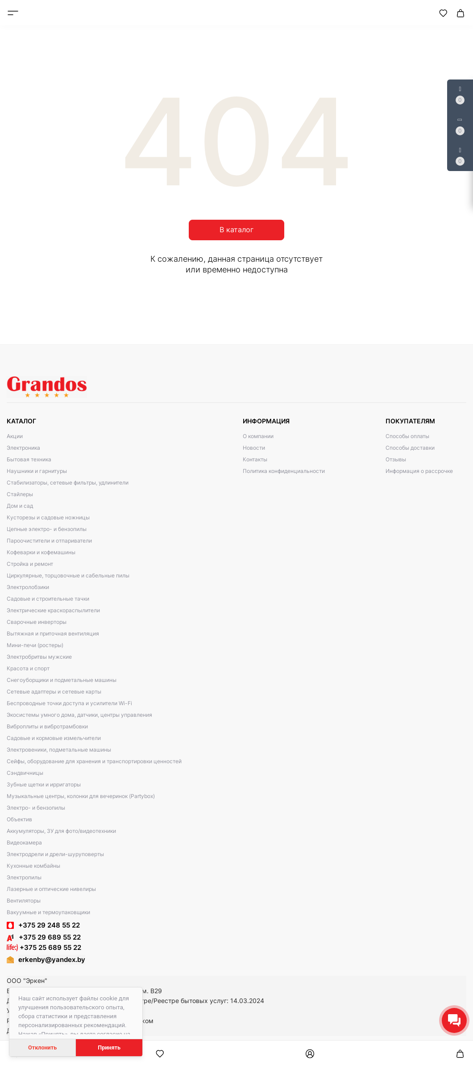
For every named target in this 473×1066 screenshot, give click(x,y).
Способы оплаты (407, 436)
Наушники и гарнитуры (37, 471)
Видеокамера (24, 842)
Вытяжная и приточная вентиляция (53, 633)
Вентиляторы (24, 900)
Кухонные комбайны (33, 865)
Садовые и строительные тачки (48, 598)
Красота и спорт (28, 668)
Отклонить (42, 1047)
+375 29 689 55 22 (44, 937)
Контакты (255, 459)
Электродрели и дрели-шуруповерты (55, 854)
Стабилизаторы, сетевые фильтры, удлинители (68, 482)
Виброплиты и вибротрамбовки (47, 726)
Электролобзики (28, 587)
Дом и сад (20, 505)
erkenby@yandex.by (51, 959)
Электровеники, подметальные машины (59, 749)
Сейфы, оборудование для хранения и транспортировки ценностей (94, 761)
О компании (258, 436)
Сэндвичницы (25, 772)
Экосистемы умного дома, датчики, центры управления (79, 714)
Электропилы (24, 877)
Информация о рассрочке (419, 471)
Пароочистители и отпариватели (49, 540)
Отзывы (396, 459)
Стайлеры (20, 494)
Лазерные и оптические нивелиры (51, 889)
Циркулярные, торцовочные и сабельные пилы (68, 575)
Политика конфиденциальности (284, 471)
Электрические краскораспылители (53, 610)
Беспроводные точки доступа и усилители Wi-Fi (69, 703)
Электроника (23, 447)
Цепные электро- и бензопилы (47, 529)
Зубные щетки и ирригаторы (44, 784)
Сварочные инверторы (36, 622)
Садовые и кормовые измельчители (54, 738)
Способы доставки (410, 447)
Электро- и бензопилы (36, 807)
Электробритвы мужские (39, 656)
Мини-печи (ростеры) (35, 645)
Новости (254, 447)
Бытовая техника (29, 459)
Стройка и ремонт (30, 563)
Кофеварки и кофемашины (41, 552)
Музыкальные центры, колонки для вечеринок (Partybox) (81, 796)
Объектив (19, 819)
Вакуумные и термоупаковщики (48, 912)
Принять (109, 1047)
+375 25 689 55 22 (44, 947)
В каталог (236, 229)
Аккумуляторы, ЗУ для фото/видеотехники (61, 831)
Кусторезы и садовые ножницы (48, 517)
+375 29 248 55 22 (49, 925)
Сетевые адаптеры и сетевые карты (54, 691)
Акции (15, 436)
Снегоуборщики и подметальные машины (61, 680)
